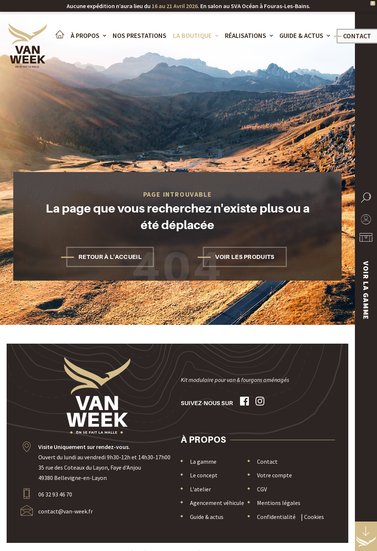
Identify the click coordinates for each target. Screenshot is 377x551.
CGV (262, 489)
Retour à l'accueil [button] (110, 256)
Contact (267, 461)
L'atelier (200, 489)
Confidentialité (276, 516)
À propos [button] (85, 35)
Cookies (314, 516)
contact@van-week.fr (65, 511)
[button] (366, 202)
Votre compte (274, 475)
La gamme (203, 461)
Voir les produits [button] (244, 256)
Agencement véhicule (217, 502)
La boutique (193, 35)
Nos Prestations (137, 35)
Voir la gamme (366, 290)
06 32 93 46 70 (55, 494)
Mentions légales (278, 502)
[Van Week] (26, 47)
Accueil (57, 36)
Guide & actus (302, 35)
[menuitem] (57, 41)
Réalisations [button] (246, 35)
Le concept (204, 475)
